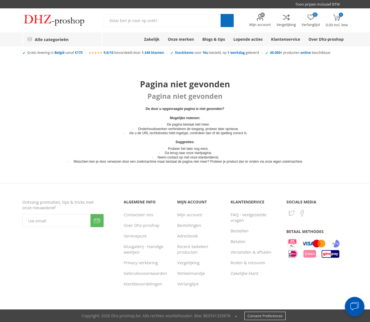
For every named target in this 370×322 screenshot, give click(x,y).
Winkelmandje (191, 273)
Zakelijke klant (244, 273)
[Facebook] (302, 213)
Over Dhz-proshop (141, 225)
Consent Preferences (265, 315)
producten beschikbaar (300, 52)
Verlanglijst (188, 284)
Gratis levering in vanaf (55, 52)
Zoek (227, 20)
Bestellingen (189, 225)
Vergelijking (286, 24)
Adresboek (187, 236)
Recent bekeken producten (192, 249)
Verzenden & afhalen (251, 252)
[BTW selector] (320, 4)
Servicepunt (135, 236)
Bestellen (240, 231)
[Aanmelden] (56, 220)
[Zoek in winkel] (162, 20)
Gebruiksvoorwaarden (145, 273)
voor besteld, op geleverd (217, 52)
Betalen (238, 241)
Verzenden (97, 220)
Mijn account (260, 24)
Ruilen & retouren (248, 262)
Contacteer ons (138, 214)
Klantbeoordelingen (143, 284)
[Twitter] (291, 213)
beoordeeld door (134, 52)
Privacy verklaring (141, 262)
